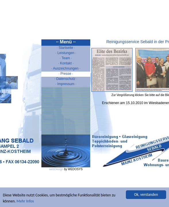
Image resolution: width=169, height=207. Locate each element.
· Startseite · (66, 48)
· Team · (66, 58)
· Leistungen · (65, 53)
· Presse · (66, 74)
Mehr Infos (25, 201)
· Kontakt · (66, 63)
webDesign (56, 169)
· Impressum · (65, 84)
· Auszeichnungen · (65, 68)
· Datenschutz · (65, 79)
